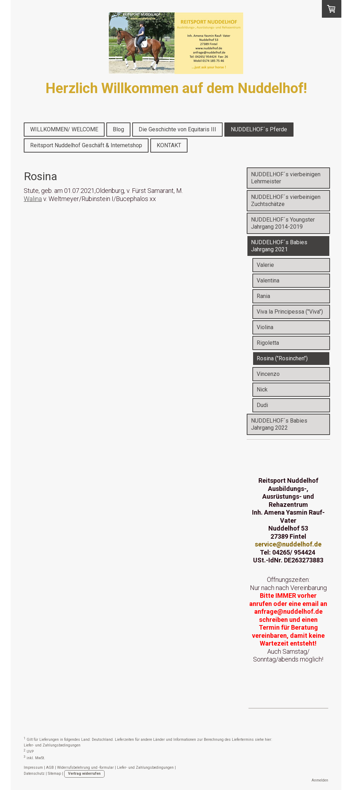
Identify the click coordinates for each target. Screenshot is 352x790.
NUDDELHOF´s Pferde (259, 129)
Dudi (262, 405)
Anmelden (320, 780)
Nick (262, 389)
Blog (118, 129)
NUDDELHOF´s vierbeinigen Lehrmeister (285, 178)
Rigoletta (268, 342)
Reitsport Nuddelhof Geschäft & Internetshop (86, 145)
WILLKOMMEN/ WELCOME (64, 129)
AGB (50, 767)
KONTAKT (169, 145)
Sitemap (54, 773)
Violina (265, 327)
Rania (263, 296)
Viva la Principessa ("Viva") (290, 311)
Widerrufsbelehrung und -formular (85, 767)
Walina (33, 198)
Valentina (268, 280)
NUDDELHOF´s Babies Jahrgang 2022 (279, 424)
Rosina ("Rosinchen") (282, 358)
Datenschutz (34, 773)
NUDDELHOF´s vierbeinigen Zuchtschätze (285, 200)
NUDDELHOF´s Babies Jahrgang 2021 (279, 246)
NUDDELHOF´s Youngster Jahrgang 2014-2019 (283, 223)
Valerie (265, 265)
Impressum (33, 767)
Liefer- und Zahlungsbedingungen (52, 745)
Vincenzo (268, 374)
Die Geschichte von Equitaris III (177, 129)
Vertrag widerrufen (84, 773)
